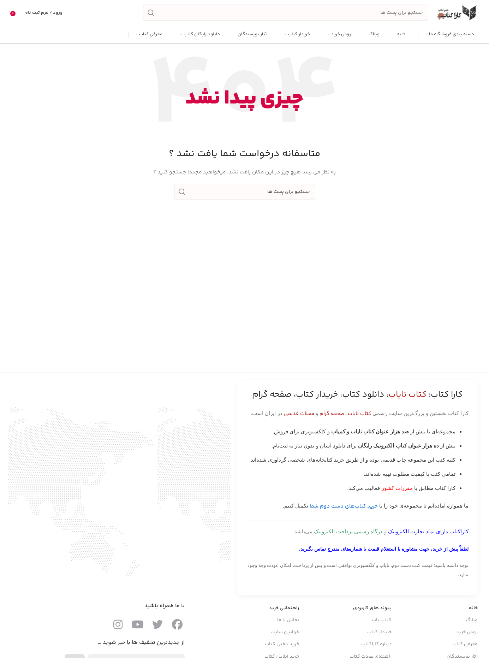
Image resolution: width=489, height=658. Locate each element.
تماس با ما (288, 621)
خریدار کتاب (379, 633)
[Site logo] (456, 13)
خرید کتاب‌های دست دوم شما (344, 507)
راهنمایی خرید (284, 609)
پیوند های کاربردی (372, 609)
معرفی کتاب (465, 645)
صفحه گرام (332, 414)
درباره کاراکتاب (376, 645)
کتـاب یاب (382, 621)
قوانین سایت (285, 633)
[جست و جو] (285, 13)
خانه (473, 609)
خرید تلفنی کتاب (282, 645)
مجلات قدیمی (299, 414)
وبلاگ (472, 621)
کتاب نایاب (359, 414)
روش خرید (467, 633)
